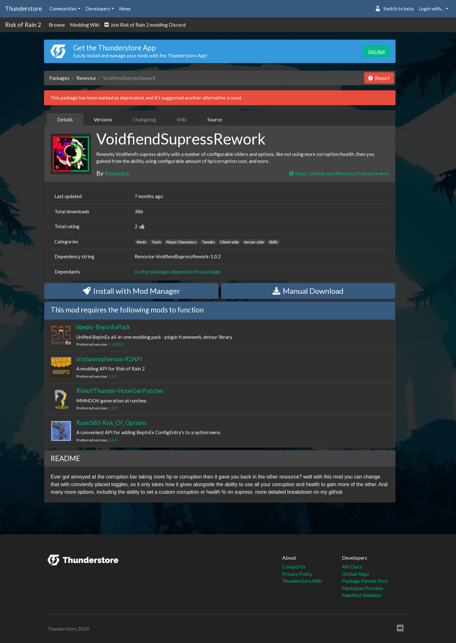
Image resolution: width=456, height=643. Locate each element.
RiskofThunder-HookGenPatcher (120, 390)
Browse (57, 25)
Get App (376, 51)
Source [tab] (214, 119)
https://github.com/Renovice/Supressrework (338, 173)
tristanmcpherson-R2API (109, 359)
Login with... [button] (432, 8)
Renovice (86, 78)
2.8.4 (113, 440)
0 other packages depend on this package (177, 271)
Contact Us (294, 566)
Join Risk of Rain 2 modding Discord (145, 25)
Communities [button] (63, 8)
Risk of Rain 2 (23, 24)
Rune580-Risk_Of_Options (111, 422)
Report (379, 78)
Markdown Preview (362, 588)
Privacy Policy (297, 574)
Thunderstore (23, 8)
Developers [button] (98, 8)
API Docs (352, 566)
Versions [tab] (103, 119)
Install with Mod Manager (131, 290)
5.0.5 (113, 376)
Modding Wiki (84, 25)
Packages (59, 78)
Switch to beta (394, 8)
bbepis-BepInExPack (103, 327)
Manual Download (308, 290)
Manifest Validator (362, 595)
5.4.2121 (116, 344)
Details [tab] (65, 119)
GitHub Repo (355, 574)
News (125, 8)
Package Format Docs (365, 581)
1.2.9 (113, 408)
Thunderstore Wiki (302, 581)
